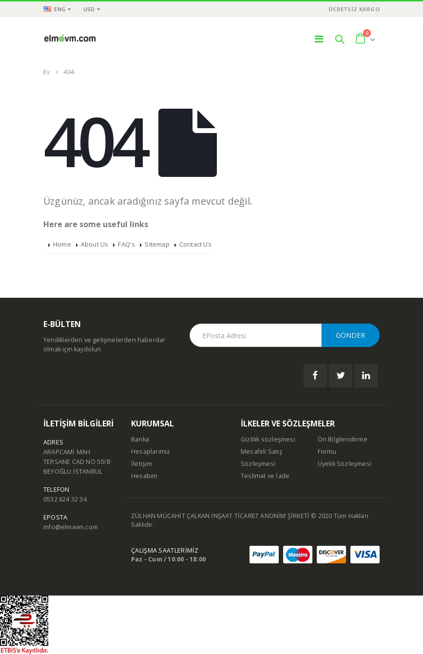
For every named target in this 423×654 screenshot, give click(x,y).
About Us (95, 244)
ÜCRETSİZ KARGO (354, 9)
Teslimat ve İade (265, 476)
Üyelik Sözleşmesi (344, 464)
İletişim (142, 464)
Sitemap (157, 244)
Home (62, 244)
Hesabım (144, 476)
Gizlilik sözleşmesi (268, 439)
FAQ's (126, 244)
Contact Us (195, 244)
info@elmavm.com (70, 527)
